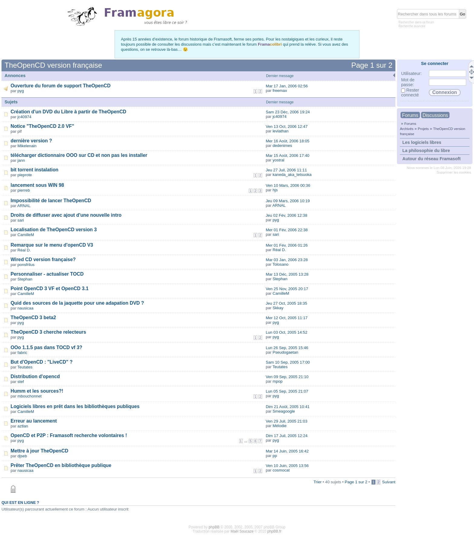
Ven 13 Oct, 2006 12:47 (287, 126)
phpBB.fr (274, 531)
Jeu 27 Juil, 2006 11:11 (286, 170)
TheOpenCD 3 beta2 (33, 317)
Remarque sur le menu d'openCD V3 (52, 245)
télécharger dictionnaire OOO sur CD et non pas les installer (79, 155)
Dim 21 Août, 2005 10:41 (288, 406)
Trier (317, 482)
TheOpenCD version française (53, 65)
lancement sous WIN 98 (37, 185)
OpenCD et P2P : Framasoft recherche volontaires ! (69, 435)
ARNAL (24, 205)
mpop (278, 381)
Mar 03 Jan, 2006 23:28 (287, 260)
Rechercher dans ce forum (416, 22)
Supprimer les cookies (454, 172)
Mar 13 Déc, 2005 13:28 (287, 274)
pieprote (25, 175)
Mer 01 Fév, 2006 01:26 (287, 245)
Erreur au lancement (34, 420)
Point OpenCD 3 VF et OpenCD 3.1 (50, 288)
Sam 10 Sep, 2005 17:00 (288, 362)
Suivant (388, 482)
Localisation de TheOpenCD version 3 (54, 229)
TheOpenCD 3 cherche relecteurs (48, 332)
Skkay (278, 308)
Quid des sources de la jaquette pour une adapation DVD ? (77, 303)
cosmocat (281, 470)
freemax (280, 90)
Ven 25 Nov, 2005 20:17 (287, 289)
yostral (278, 160)
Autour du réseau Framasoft (431, 158)
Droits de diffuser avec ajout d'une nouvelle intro (66, 215)
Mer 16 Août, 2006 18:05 (287, 141)
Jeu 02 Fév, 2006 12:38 (286, 215)
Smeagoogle (284, 411)
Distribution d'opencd (35, 376)
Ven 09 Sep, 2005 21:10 (287, 376)
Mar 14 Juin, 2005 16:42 (287, 451)
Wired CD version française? (43, 259)
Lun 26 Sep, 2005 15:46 (287, 347)
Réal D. (24, 250)
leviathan (281, 131)
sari (21, 220)
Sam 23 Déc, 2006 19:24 (288, 112)
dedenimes (282, 145)
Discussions (435, 115)
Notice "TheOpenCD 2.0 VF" (42, 126)
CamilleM (26, 234)
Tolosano (280, 264)
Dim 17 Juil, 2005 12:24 (287, 435)
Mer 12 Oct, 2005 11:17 (287, 318)
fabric (22, 352)
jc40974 (24, 117)
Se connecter (434, 63)
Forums (410, 115)
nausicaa (26, 308)
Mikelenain (27, 146)
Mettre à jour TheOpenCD (39, 450)
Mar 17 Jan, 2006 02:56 (287, 86)
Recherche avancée (411, 26)
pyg (21, 91)
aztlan (23, 426)
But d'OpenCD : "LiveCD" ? (42, 362)
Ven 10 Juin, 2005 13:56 (287, 465)
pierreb (24, 190)
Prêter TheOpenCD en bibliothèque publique (61, 465)
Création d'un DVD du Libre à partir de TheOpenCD (68, 111)
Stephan (25, 279)
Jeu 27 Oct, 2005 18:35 (286, 303)
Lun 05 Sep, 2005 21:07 (287, 391)
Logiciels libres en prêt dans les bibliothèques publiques (75, 406)
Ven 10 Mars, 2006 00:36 (288, 185)
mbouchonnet (30, 396)
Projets (423, 129)
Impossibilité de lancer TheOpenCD (51, 200)
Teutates (25, 367)
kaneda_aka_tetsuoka (292, 174)
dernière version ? (31, 140)
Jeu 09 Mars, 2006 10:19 (288, 201)
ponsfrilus (26, 264)
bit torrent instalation (34, 169)
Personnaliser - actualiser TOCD (47, 274)
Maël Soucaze (242, 531)
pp (275, 455)
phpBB (214, 527)
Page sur (371, 65)
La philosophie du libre (426, 150)
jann (21, 160)
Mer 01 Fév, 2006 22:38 (287, 230)
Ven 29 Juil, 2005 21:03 (286, 421)
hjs (275, 190)
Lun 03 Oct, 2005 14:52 (286, 332)
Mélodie (280, 425)
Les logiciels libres (421, 142)
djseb (22, 456)
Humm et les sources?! (37, 391)
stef (21, 381)
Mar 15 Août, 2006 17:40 (287, 155)
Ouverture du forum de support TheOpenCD (61, 85)
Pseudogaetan (285, 352)
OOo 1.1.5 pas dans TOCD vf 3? (46, 347)
